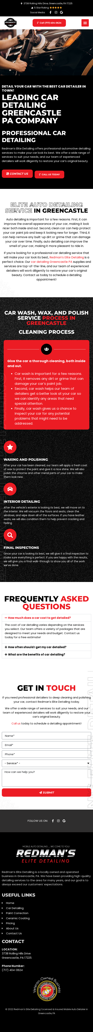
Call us (16, 723)
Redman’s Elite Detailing (66, 257)
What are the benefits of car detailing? (36, 654)
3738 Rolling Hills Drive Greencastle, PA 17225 (17, 955)
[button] (85, 23)
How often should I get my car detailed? (37, 647)
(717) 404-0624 (12, 970)
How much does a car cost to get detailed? (39, 618)
